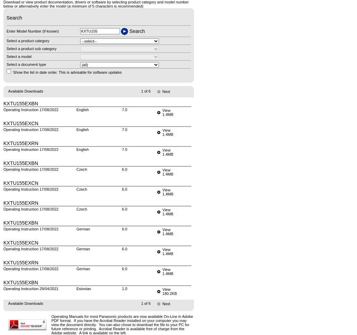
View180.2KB (169, 291)
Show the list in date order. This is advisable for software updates (67, 72)
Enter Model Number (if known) (33, 31)
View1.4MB (167, 112)
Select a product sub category (32, 49)
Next (166, 91)
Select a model (19, 57)
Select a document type (26, 64)
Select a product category (28, 41)
